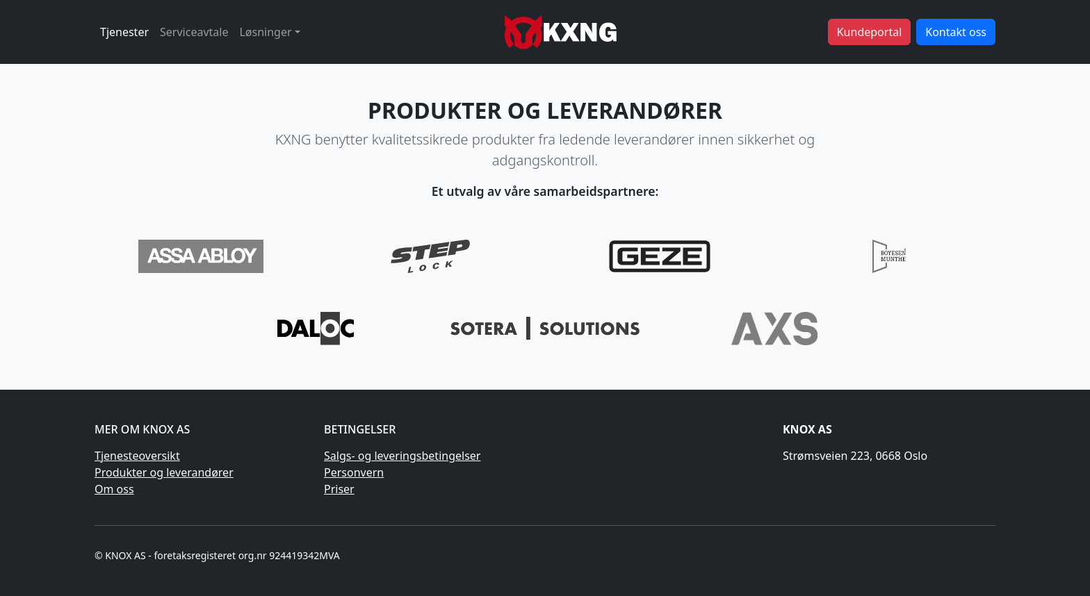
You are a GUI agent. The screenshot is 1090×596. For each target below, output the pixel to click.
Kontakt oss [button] (955, 32)
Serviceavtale (194, 32)
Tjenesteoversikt (137, 455)
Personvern (354, 472)
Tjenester (124, 32)
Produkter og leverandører (164, 472)
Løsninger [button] (265, 32)
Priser (339, 489)
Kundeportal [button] (869, 32)
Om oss (114, 489)
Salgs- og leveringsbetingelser (402, 455)
